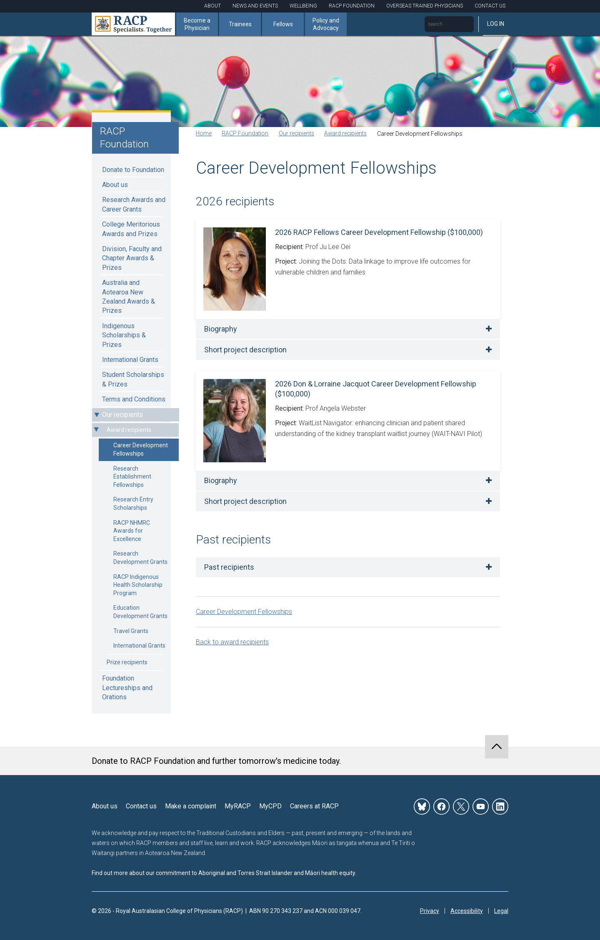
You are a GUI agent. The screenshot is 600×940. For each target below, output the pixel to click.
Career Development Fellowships (140, 449)
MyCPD (270, 806)
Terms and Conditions (133, 399)
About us (115, 185)
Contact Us (490, 6)
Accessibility (466, 911)
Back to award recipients (232, 642)
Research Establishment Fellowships (132, 476)
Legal (501, 911)
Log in (495, 23)
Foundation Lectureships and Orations (127, 687)
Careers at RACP (314, 806)
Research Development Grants (140, 557)
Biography (220, 328)
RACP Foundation (352, 6)
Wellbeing (303, 6)
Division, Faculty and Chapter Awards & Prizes (132, 258)
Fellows (283, 24)
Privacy (429, 911)
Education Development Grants (140, 611)
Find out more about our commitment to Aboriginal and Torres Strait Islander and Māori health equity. (224, 873)
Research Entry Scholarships (133, 503)
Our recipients (122, 415)
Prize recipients (127, 662)
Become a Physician (197, 24)
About (212, 6)
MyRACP (238, 806)
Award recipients (129, 429)
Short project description (245, 349)
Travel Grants (130, 631)
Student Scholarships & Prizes (133, 379)
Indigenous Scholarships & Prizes (124, 335)
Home (204, 133)
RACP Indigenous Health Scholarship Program (137, 584)
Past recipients (229, 567)
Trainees (240, 24)
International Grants (130, 360)
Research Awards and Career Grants (133, 204)
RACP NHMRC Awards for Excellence (131, 530)
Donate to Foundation (133, 170)
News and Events (255, 6)
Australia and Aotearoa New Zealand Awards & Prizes (128, 296)
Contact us (141, 806)
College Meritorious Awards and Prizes (131, 228)
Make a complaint (190, 806)
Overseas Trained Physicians (424, 6)
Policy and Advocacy (325, 24)
